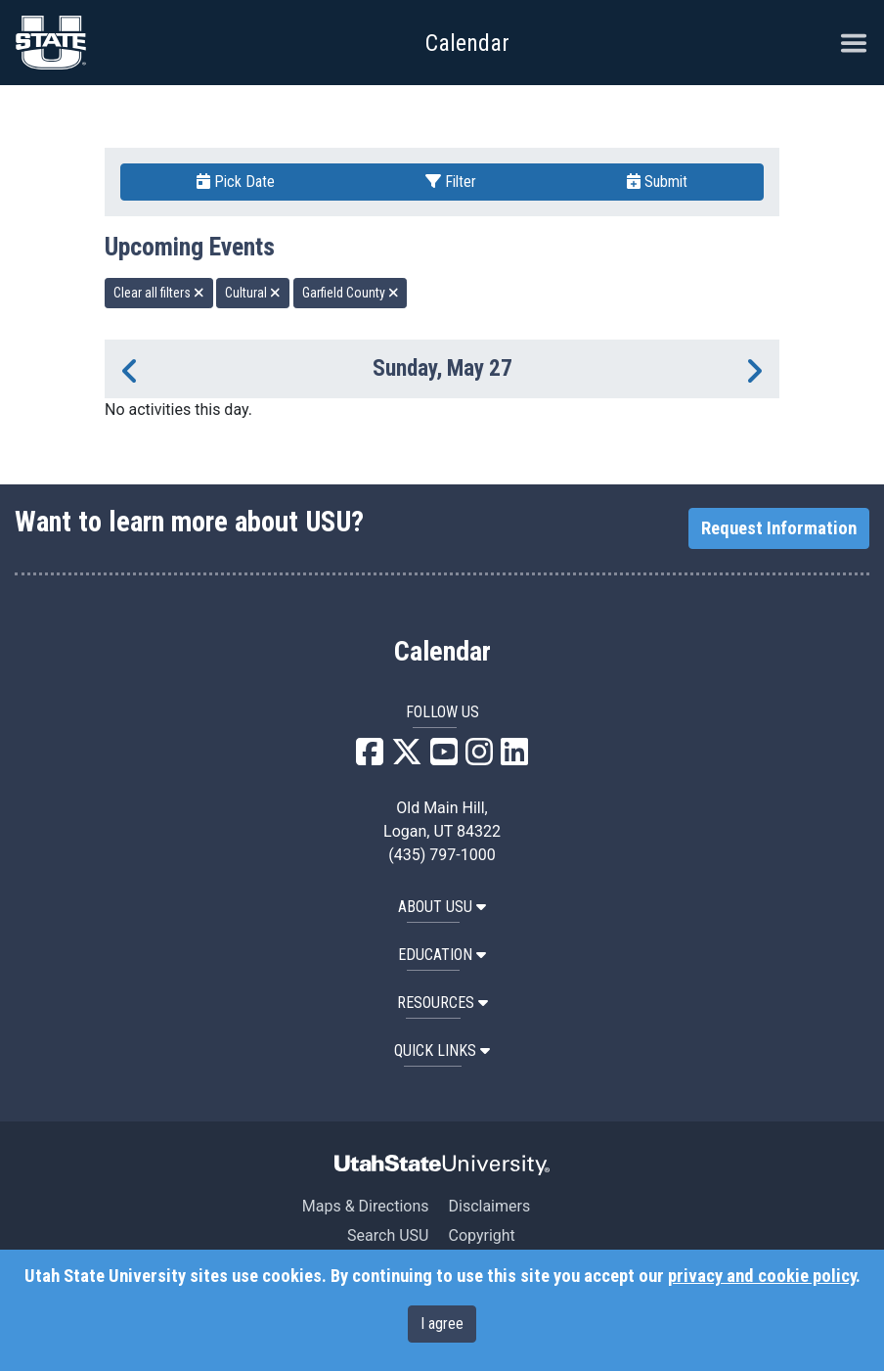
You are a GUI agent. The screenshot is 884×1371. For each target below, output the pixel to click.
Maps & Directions (365, 1206)
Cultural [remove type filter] (253, 292)
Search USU (387, 1235)
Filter (450, 181)
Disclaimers (489, 1206)
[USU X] (406, 758)
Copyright (481, 1235)
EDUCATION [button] (442, 954)
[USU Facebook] (369, 758)
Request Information (779, 528)
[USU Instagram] (479, 758)
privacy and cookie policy (762, 1276)
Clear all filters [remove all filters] (158, 292)
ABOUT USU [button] (442, 906)
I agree (442, 1323)
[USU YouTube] (444, 758)
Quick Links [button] (442, 1050)
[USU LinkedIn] (514, 758)
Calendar (442, 651)
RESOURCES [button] (442, 1002)
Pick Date (236, 181)
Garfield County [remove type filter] (350, 292)
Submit (657, 181)
